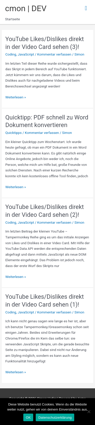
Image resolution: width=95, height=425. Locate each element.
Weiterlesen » (15, 97)
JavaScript (26, 54)
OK (28, 417)
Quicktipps (13, 133)
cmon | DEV (26, 8)
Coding (10, 54)
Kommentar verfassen (54, 54)
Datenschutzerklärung (54, 417)
